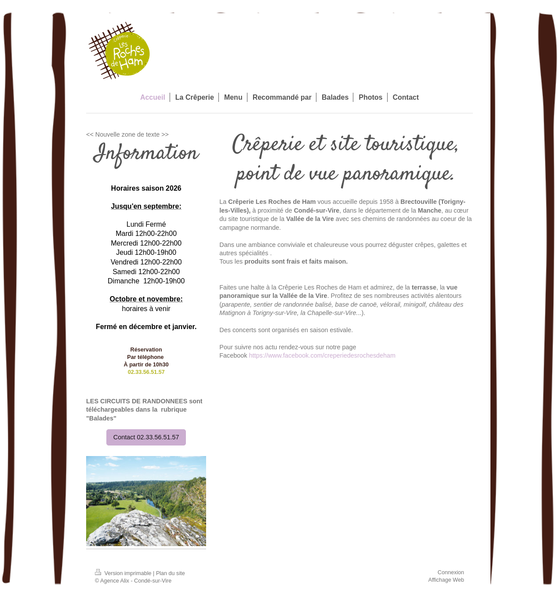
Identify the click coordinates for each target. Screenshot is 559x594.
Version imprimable (124, 573)
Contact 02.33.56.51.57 (146, 437)
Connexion (451, 572)
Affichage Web (446, 580)
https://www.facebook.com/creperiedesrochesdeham (322, 355)
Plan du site (170, 573)
